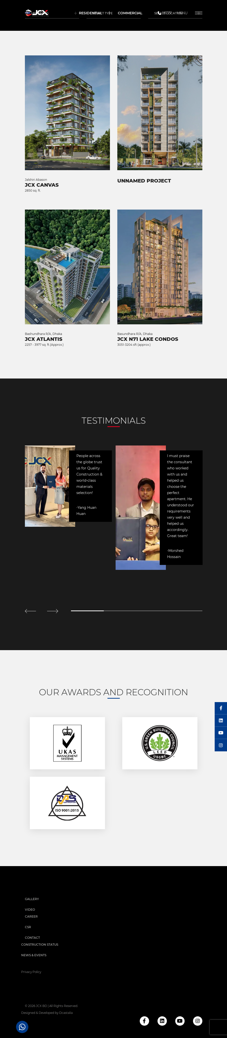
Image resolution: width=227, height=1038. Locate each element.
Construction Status (39, 944)
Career (31, 916)
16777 (164, 13)
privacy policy (31, 972)
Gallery (32, 899)
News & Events (33, 955)
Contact (32, 937)
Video (30, 909)
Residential (90, 13)
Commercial (130, 13)
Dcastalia (66, 1013)
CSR (28, 927)
